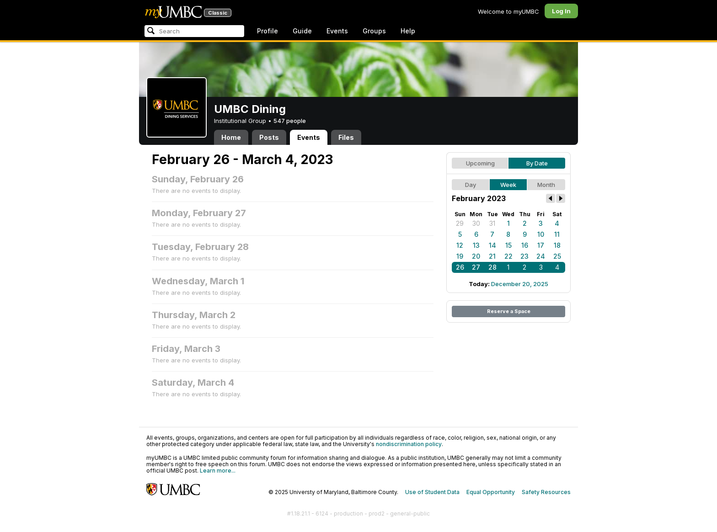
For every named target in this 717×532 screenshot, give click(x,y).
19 (459, 256)
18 (557, 245)
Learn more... (217, 470)
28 (492, 267)
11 (557, 234)
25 (557, 256)
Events (337, 31)
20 (476, 256)
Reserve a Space (508, 311)
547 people (289, 120)
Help (408, 31)
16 (524, 245)
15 (508, 245)
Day (470, 184)
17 (540, 245)
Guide (302, 31)
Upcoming (480, 163)
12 (459, 245)
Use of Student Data (432, 492)
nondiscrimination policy (409, 444)
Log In (561, 11)
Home (231, 137)
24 (540, 256)
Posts (269, 137)
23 (524, 256)
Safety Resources (546, 492)
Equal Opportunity (490, 492)
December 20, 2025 (519, 283)
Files (346, 137)
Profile (267, 31)
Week (508, 184)
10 (540, 234)
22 (508, 256)
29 (460, 223)
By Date (537, 163)
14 (492, 245)
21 (492, 256)
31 (492, 223)
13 (476, 245)
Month (546, 184)
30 (476, 223)
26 (460, 267)
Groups (374, 31)
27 (476, 267)
